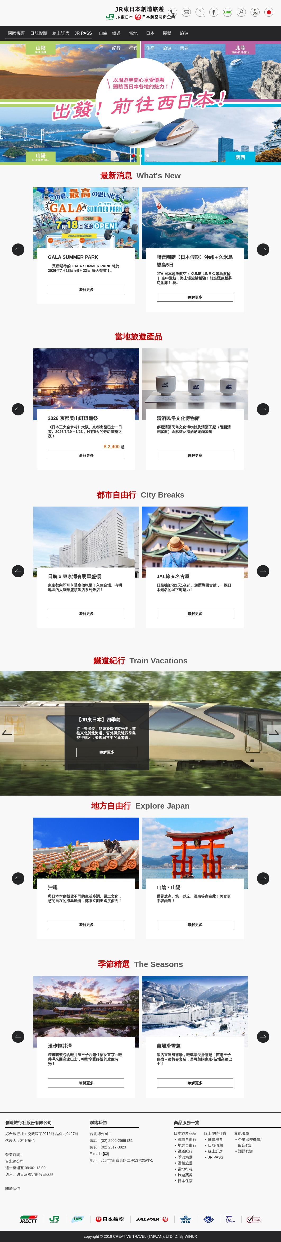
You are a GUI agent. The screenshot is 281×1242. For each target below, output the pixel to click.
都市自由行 (187, 1139)
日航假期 (38, 33)
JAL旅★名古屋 (195, 542)
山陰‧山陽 (195, 853)
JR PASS (83, 33)
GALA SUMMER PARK (86, 223)
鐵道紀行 (116, 36)
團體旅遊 (167, 36)
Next (274, 733)
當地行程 (133, 36)
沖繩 (86, 853)
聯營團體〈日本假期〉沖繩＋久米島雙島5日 (195, 223)
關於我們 (12, 1188)
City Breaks (162, 494)
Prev (7, 733)
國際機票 (16, 33)
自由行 (103, 36)
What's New (159, 175)
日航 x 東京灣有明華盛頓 (86, 542)
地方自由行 (187, 1145)
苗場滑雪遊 (195, 1012)
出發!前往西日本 (140, 103)
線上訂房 (60, 33)
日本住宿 (150, 36)
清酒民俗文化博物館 (195, 384)
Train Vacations (158, 660)
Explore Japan (162, 805)
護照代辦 (245, 1151)
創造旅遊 (21, 13)
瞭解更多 (86, 289)
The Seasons (158, 964)
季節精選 (185, 1157)
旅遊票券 (184, 36)
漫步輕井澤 (86, 1012)
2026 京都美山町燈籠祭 (86, 384)
